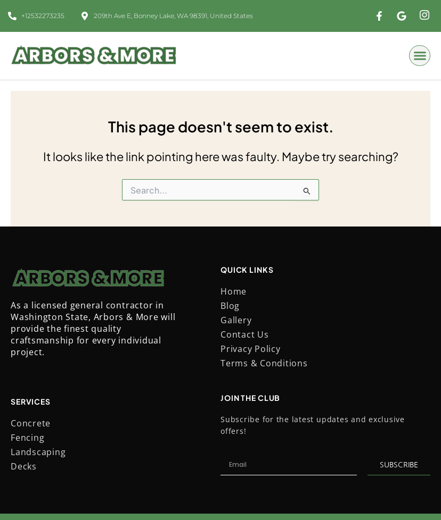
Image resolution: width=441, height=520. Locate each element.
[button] (419, 55)
